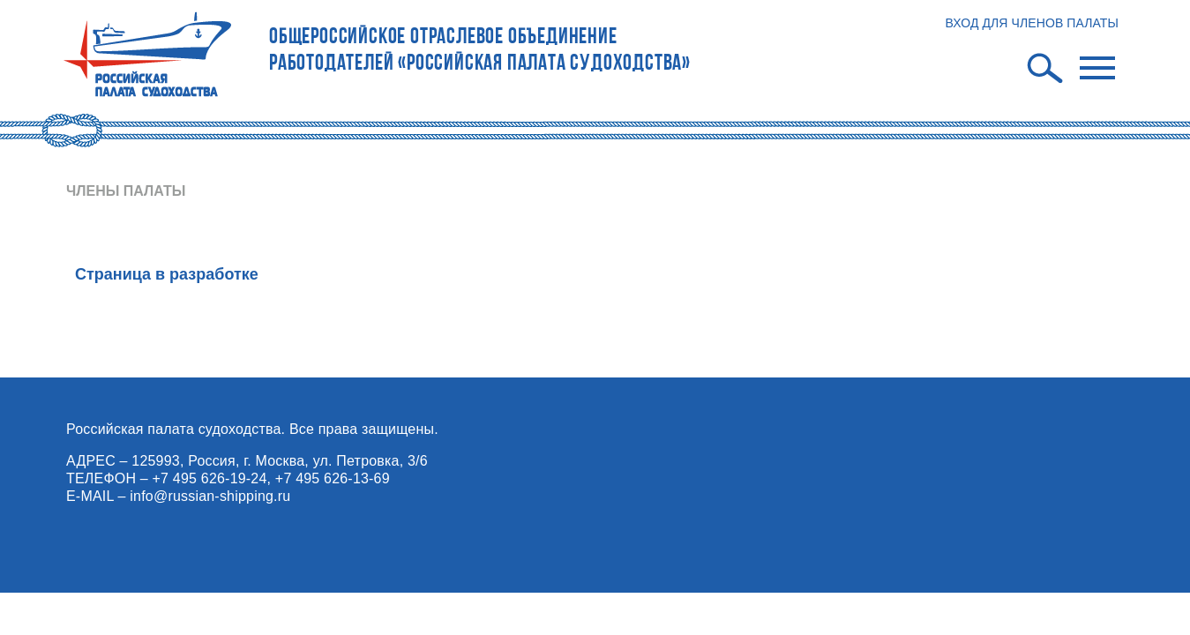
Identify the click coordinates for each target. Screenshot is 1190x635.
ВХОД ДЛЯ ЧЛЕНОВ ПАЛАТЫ (1032, 23)
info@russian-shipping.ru (210, 496)
